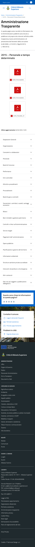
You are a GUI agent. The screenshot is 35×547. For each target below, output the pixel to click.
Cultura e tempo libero (8, 407)
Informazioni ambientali (10, 256)
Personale (6, 159)
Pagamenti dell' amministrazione (13, 237)
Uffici (2, 364)
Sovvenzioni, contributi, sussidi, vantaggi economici (16, 204)
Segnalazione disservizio (8, 504)
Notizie (3, 441)
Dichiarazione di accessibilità (9, 522)
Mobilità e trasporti (7, 419)
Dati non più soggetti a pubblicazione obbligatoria (14, 283)
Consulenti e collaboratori (11, 152)
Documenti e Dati (6, 379)
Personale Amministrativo (9, 373)
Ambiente (4, 392)
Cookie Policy (5, 516)
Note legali (4, 519)
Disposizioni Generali (9, 139)
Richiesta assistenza (7, 507)
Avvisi (3, 447)
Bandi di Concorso (8, 165)
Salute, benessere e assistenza (10, 422)
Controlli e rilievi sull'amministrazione (15, 224)
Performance (7, 171)
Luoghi (3, 457)
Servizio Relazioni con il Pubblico (11, 484)
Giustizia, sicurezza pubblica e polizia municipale (15, 413)
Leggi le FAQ (5, 498)
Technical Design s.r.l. (13, 542)
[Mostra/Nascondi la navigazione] (4, 8)
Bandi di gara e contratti (10, 197)
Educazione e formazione (9, 410)
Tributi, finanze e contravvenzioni (11, 425)
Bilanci (5, 211)
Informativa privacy (7, 513)
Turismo (3, 428)
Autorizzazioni (5, 401)
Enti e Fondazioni (6, 376)
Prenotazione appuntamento (10, 501)
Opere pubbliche (8, 243)
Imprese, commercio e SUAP (9, 416)
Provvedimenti (7, 190)
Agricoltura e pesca (7, 389)
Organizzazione (8, 146)
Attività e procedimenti (10, 184)
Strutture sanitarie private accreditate (15, 262)
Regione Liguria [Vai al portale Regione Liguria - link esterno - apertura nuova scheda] (6, 2)
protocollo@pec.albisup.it (12, 488)
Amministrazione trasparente (10, 510)
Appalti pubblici (5, 398)
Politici (3, 370)
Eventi (3, 460)
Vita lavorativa (5, 431)
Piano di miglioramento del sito (10, 525)
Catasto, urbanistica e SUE (9, 404)
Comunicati (4, 444)
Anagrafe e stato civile (8, 395)
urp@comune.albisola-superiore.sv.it (16, 486)
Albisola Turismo (6, 463)
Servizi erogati (7, 231)
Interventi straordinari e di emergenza (15, 269)
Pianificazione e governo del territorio (15, 250)
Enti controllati (8, 178)
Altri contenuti (7, 275)
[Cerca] (30, 8)
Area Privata (5, 532)
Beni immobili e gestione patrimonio (14, 218)
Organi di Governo (6, 367)
